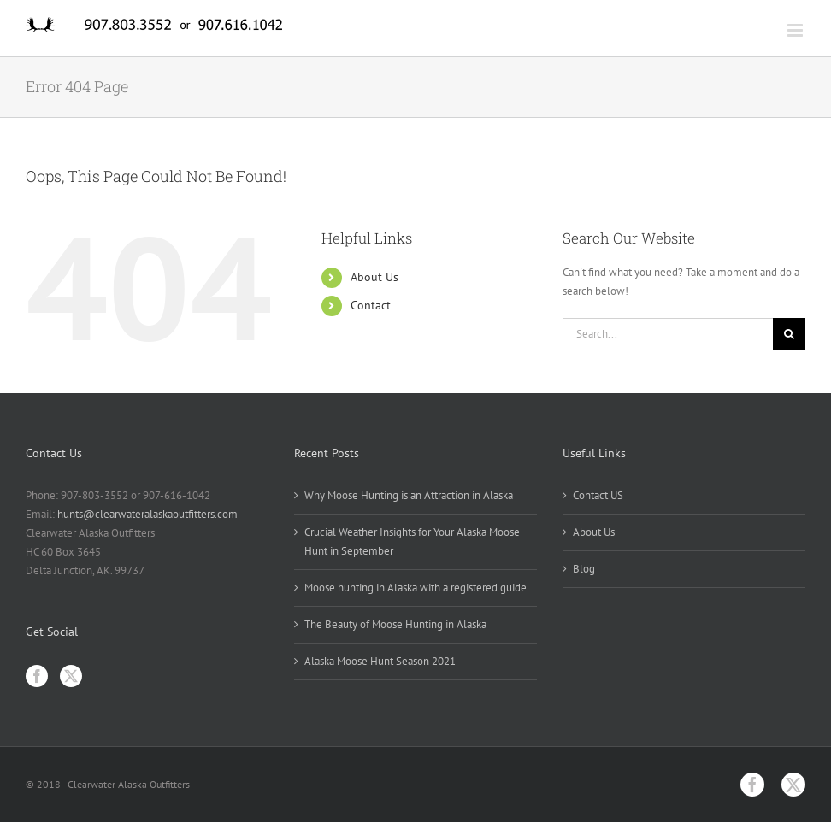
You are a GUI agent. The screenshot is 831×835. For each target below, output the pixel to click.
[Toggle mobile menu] (796, 30)
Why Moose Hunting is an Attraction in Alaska (408, 495)
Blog (584, 569)
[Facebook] (37, 676)
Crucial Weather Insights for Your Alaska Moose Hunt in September (412, 541)
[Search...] (668, 334)
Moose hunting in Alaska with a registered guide (415, 587)
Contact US (598, 495)
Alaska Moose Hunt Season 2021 (380, 661)
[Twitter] (71, 676)
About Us (374, 277)
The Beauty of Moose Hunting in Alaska (395, 624)
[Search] (789, 334)
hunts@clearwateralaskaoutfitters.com (147, 514)
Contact (371, 305)
